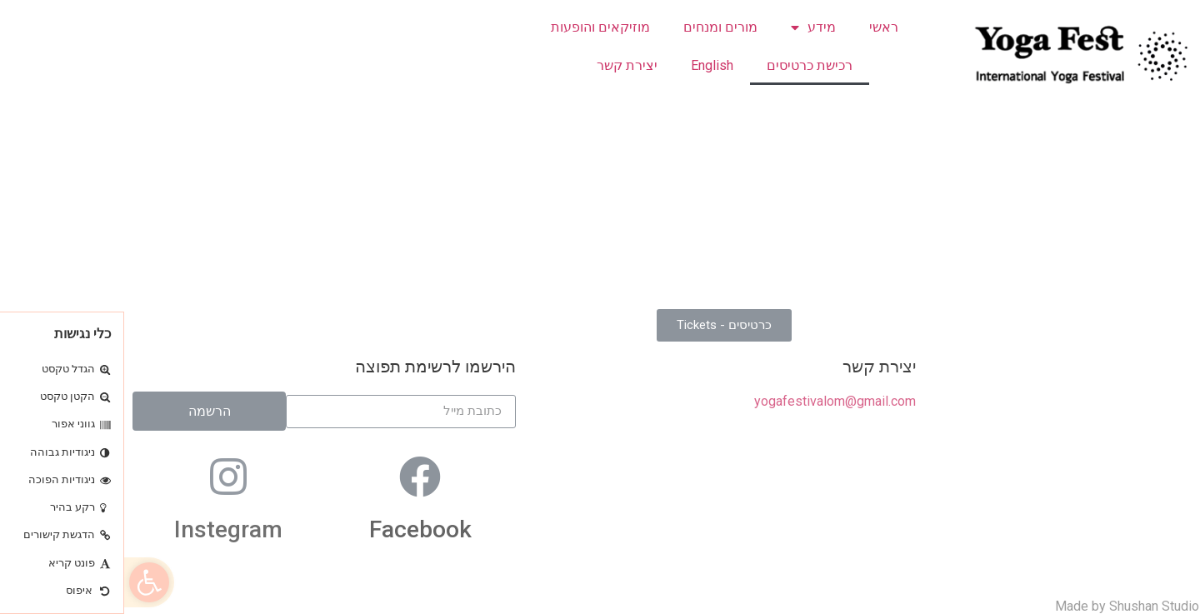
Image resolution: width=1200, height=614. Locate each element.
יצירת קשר (502, 65)
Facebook (296, 529)
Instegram (104, 529)
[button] (25, 582)
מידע (689, 27)
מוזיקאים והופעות (476, 27)
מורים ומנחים (596, 27)
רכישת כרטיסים (685, 65)
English (588, 65)
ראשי (759, 27)
